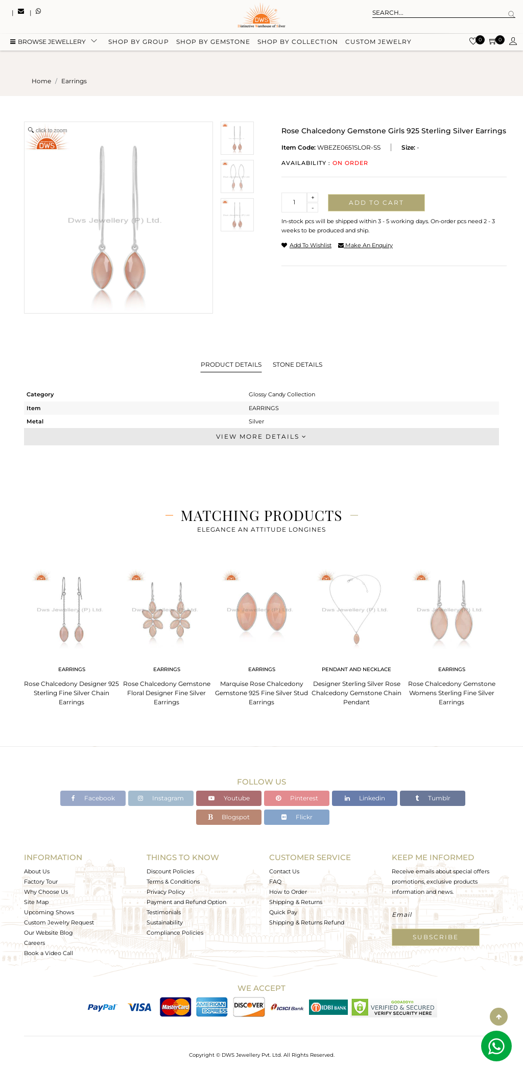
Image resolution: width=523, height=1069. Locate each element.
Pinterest (297, 798)
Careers (34, 942)
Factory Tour (41, 881)
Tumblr (432, 798)
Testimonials (164, 912)
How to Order (288, 891)
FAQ (275, 881)
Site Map (36, 902)
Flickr (297, 817)
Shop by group (138, 42)
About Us (37, 871)
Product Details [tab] (231, 364)
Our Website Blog (48, 932)
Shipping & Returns (295, 902)
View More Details (261, 436)
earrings (74, 81)
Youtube (229, 798)
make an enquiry (365, 245)
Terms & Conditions (173, 881)
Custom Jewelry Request (59, 922)
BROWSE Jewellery (48, 42)
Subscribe (436, 937)
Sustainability (165, 922)
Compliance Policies (175, 932)
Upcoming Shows (49, 912)
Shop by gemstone (213, 42)
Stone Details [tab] (297, 364)
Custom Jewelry (378, 42)
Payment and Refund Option (186, 902)
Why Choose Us (46, 891)
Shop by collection (297, 42)
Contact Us (284, 871)
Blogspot (229, 817)
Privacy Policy (166, 891)
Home (41, 81)
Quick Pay (283, 912)
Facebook (93, 798)
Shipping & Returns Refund (306, 922)
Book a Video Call (48, 953)
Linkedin (365, 798)
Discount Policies (170, 871)
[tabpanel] (71, 634)
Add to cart (376, 202)
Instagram (161, 798)
